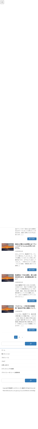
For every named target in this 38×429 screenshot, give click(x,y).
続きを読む (32, 238)
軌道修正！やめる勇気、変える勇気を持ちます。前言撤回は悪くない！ (25, 277)
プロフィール (5, 357)
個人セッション (6, 354)
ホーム (3, 350)
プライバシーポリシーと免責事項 (11, 372)
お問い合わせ (5, 365)
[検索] (30, 343)
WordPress (11, 390)
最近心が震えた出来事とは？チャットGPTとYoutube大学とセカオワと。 (25, 246)
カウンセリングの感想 (8, 369)
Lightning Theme (19, 390)
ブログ (3, 361)
